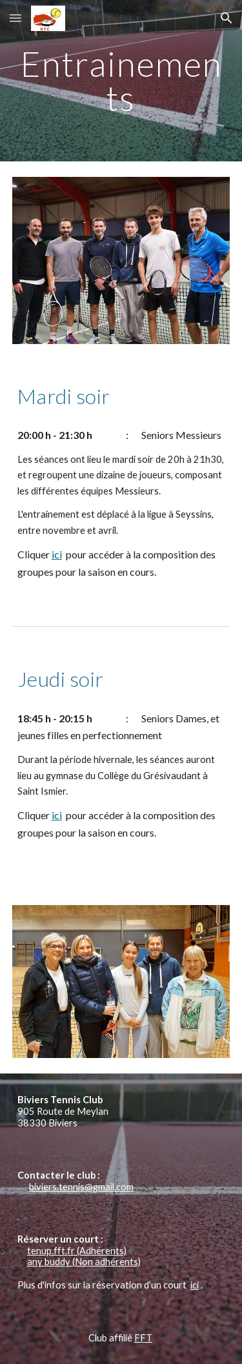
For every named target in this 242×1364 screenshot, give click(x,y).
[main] (121, 81)
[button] (15, 18)
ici (57, 554)
